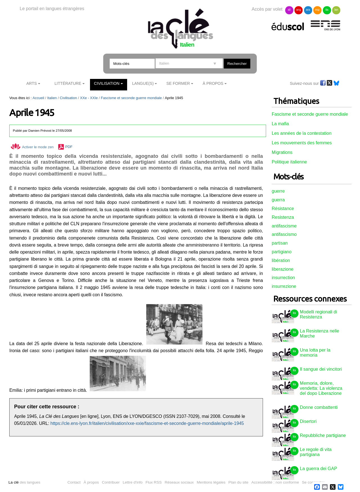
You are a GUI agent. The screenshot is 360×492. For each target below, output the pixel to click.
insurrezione (284, 286)
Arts (31, 83)
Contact (74, 482)
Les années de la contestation (302, 133)
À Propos (212, 83)
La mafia (280, 123)
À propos (91, 482)
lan (336, 9)
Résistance (283, 208)
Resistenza (283, 217)
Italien (52, 98)
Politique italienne (289, 162)
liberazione (282, 269)
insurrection (283, 277)
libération (281, 260)
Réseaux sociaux (179, 482)
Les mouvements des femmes (302, 142)
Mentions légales (211, 482)
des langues (24, 482)
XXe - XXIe (89, 98)
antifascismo (284, 234)
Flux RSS (153, 482)
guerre (278, 191)
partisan (280, 243)
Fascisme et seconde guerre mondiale (131, 98)
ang (298, 9)
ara (308, 9)
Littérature (68, 83)
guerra (278, 199)
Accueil (38, 98)
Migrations (282, 152)
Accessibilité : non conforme (275, 482)
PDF (69, 147)
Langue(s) (143, 83)
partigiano (281, 251)
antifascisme (284, 226)
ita (326, 9)
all (289, 9)
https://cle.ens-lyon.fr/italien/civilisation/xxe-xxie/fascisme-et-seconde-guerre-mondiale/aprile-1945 (147, 423)
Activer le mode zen (32, 147)
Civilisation (106, 83)
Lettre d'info (133, 482)
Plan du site (238, 482)
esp (317, 9)
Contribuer (111, 482)
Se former (178, 83)
